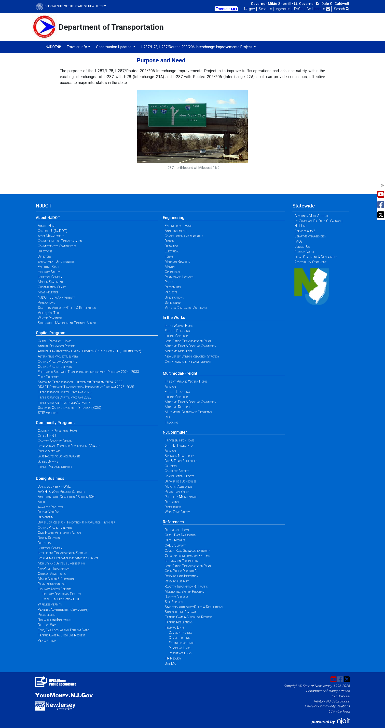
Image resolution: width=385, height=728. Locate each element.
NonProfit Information (53, 568)
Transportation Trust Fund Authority (64, 402)
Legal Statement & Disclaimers (315, 257)
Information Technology (181, 561)
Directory (44, 256)
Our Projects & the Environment (188, 361)
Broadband (45, 517)
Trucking (171, 422)
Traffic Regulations (178, 622)
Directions (45, 251)
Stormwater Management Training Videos (67, 323)
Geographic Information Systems (187, 556)
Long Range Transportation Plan (188, 341)
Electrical (172, 251)
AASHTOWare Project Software (61, 492)
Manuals (171, 267)
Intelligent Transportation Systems (62, 553)
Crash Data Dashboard (180, 535)
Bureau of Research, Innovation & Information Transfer (76, 522)
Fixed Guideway (48, 377)
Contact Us (302, 246)
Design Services (49, 538)
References (173, 522)
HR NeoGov (173, 658)
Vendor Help (47, 640)
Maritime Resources (178, 351)
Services (265, 9)
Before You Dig (48, 512)
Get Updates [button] (318, 9)
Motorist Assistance (178, 486)
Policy (169, 282)
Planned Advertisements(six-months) (63, 609)
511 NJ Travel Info (178, 445)
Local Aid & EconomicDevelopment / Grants (68, 558)
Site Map (171, 663)
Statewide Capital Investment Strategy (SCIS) (69, 408)
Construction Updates (179, 476)
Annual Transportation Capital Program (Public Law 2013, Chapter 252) (89, 351)
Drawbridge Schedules (180, 481)
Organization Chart (52, 287)
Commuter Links (180, 638)
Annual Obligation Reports (56, 346)
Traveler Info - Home (179, 440)
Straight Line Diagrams (181, 612)
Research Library (177, 581)
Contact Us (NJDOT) (52, 231)
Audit (41, 502)
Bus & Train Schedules (181, 461)
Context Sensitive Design (55, 441)
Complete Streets (177, 471)
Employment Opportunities (56, 261)
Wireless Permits (50, 604)
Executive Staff (48, 267)
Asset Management (51, 236)
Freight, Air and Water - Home (186, 381)
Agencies (283, 9)
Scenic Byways (48, 461)
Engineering (173, 217)
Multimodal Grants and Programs (188, 412)
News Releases (48, 292)
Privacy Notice (304, 252)
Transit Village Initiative (55, 466)
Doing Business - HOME (54, 486)
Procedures (173, 287)
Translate (226, 9)
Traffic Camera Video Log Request (61, 635)
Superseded (172, 302)
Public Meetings (49, 451)
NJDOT (53, 47)
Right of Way (47, 625)
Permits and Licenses (179, 277)
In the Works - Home (179, 326)
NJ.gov (249, 9)
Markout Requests (177, 261)
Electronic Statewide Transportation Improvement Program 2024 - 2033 (88, 372)
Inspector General (50, 277)
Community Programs (56, 422)
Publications (46, 302)
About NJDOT (48, 217)
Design (169, 241)
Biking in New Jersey (179, 456)
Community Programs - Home (58, 431)
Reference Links (180, 653)
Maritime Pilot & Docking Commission (190, 346)
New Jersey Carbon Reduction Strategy (192, 356)
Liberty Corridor (176, 336)
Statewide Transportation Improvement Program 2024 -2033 (80, 382)
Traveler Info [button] (77, 47)
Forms (169, 256)
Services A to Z (305, 231)
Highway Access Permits (54, 589)
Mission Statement (50, 282)
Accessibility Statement (310, 262)
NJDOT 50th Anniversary (56, 297)
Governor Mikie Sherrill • (272, 3)
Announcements (176, 231)
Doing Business (50, 478)
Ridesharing (173, 507)
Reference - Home (177, 530)
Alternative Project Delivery (58, 356)
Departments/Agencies (310, 236)
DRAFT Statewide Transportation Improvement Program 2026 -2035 (86, 387)
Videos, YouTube (49, 313)
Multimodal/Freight (180, 373)
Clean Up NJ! (47, 436)
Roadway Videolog (177, 597)
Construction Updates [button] (114, 47)
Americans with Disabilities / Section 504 (66, 497)
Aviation (170, 386)
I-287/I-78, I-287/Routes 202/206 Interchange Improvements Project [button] (197, 47)
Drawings (171, 246)
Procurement (47, 615)
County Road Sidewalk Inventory (187, 550)
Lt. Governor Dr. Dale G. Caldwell (321, 3)
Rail (168, 417)
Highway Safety (49, 272)
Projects (171, 292)
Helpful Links (174, 627)
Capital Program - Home (54, 341)
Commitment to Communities (57, 246)
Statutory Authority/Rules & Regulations (67, 308)
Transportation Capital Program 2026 (65, 397)
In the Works (174, 317)
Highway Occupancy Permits (61, 594)
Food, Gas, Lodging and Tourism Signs (63, 630)
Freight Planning (177, 331)
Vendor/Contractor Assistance (186, 308)
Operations (172, 272)
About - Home (47, 226)
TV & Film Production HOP (61, 599)
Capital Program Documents (57, 361)
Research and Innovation (54, 620)
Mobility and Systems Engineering (61, 563)
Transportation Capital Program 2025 (65, 392)
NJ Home (300, 226)
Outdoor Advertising (52, 574)
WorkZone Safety (177, 512)
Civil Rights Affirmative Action (59, 533)
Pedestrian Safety (177, 492)
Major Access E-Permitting (57, 579)
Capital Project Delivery (55, 367)
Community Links (180, 632)
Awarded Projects (50, 507)
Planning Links (179, 648)
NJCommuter (175, 432)
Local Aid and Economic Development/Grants (69, 446)
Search (341, 9)
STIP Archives (48, 413)
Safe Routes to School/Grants (59, 456)
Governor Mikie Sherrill (312, 216)
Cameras (171, 466)
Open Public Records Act (182, 571)
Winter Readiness (50, 318)
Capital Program (50, 332)
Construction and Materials (184, 236)
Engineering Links (181, 643)
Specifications (174, 297)
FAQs (298, 9)
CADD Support (175, 545)
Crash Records (175, 540)
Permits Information (52, 584)
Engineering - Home (178, 226)
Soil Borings (173, 602)
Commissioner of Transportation (60, 241)
